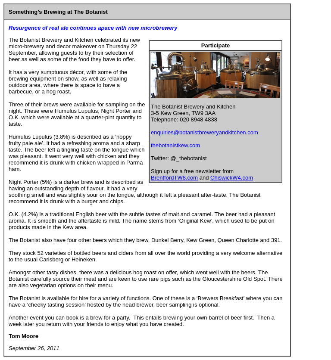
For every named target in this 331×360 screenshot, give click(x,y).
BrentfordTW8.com (174, 177)
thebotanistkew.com (175, 145)
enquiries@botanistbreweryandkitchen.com (204, 132)
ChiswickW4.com (231, 177)
